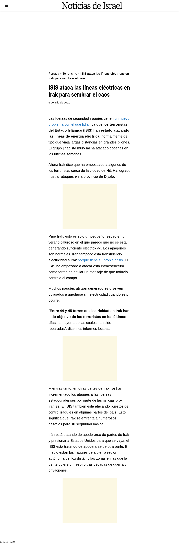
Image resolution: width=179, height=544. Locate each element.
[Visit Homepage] (92, 5)
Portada (53, 73)
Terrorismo (70, 73)
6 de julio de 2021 (59, 102)
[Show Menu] (6, 5)
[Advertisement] (89, 41)
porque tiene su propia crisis (100, 260)
